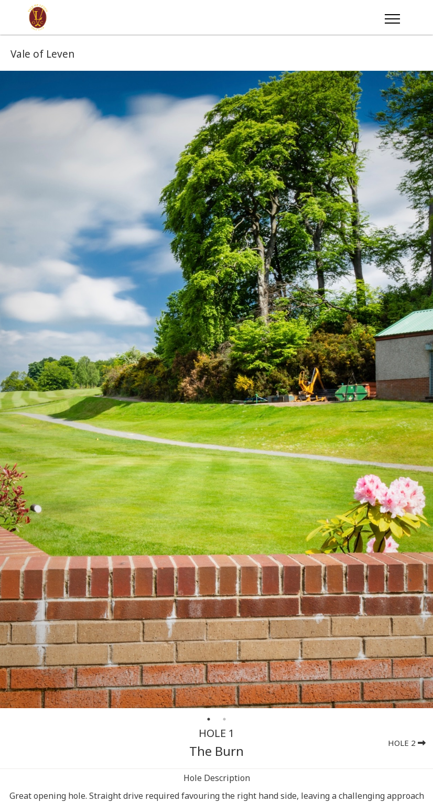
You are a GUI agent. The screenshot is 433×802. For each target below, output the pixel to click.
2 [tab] (224, 719)
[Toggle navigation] (391, 17)
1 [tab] (208, 719)
